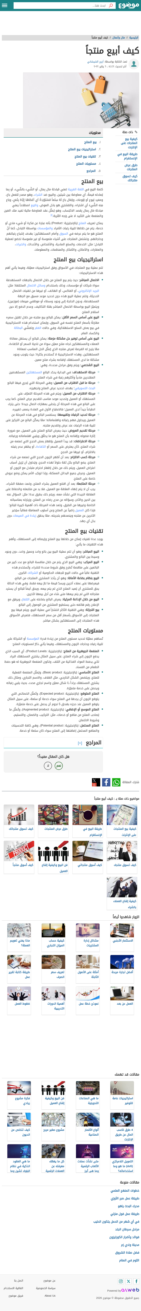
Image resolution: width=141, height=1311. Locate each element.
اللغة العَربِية (76, 189)
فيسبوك (106, 782)
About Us (50, 1295)
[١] (52, 215)
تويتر (96, 782)
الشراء (38, 195)
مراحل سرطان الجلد (127, 1229)
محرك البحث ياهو (128, 1206)
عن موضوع (49, 1280)
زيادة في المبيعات (24, 515)
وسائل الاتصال (36, 285)
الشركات (33, 573)
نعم (58, 766)
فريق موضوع (16, 1295)
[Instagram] (121, 1281)
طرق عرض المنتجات (130, 167)
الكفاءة (41, 446)
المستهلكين (34, 372)
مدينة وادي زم (130, 1245)
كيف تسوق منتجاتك (129, 178)
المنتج (82, 223)
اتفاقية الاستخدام (13, 1288)
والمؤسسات (45, 228)
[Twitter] (128, 1281)
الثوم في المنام (129, 1260)
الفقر (38, 328)
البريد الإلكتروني (88, 291)
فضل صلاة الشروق (127, 1252)
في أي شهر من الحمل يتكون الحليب (116, 1221)
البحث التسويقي (85, 388)
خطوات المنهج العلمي (125, 1191)
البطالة (18, 328)
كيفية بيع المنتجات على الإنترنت (129, 143)
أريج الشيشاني (95, 61)
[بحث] (111, 5)
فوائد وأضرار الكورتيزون (124, 1237)
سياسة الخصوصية (45, 1288)
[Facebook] (136, 1281)
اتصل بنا (18, 1280)
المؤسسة (33, 638)
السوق (63, 233)
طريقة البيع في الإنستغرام (127, 156)
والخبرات (21, 244)
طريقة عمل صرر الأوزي (125, 1198)
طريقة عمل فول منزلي (124, 1214)
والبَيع (34, 205)
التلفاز (26, 599)
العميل (79, 510)
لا (48, 766)
